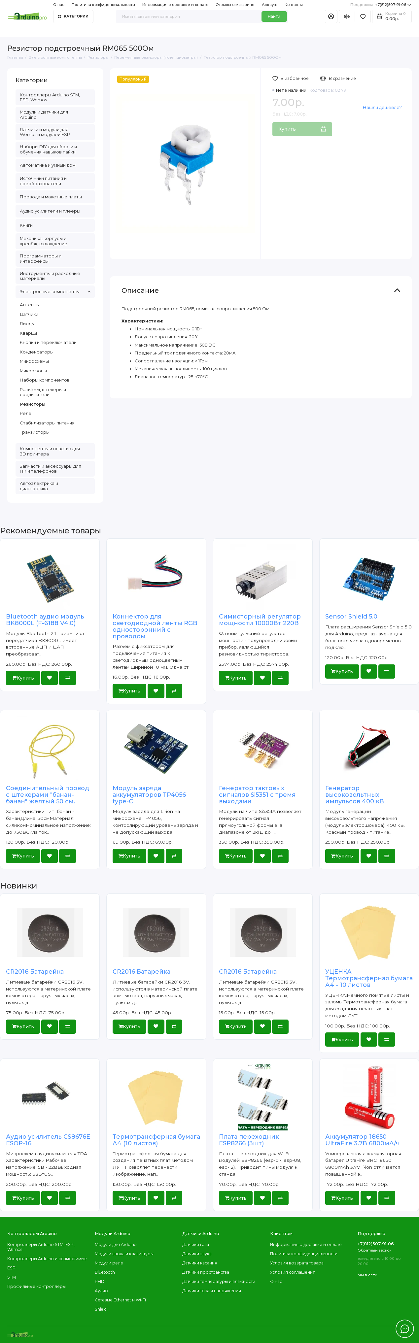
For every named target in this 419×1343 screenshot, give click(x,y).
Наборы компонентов (45, 380)
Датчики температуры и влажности (218, 1281)
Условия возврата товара (297, 1262)
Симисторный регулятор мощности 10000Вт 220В (260, 620)
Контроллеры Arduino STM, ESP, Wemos (50, 97)
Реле (25, 413)
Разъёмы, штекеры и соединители (43, 392)
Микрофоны (33, 370)
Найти (274, 16)
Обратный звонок (375, 1250)
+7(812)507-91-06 (380, 4)
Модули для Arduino (116, 1244)
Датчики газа (195, 1244)
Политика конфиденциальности (103, 4)
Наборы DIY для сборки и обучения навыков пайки (48, 149)
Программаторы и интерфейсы (40, 258)
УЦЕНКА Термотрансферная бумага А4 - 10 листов (369, 978)
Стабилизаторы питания (47, 422)
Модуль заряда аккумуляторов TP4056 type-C (149, 795)
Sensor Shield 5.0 (351, 616)
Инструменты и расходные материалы (50, 276)
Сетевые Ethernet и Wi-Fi (120, 1299)
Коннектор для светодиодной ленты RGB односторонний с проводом (155, 626)
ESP (11, 1267)
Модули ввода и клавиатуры (124, 1253)
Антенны (30, 304)
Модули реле (109, 1262)
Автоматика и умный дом (48, 165)
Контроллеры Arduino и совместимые (47, 1258)
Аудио (101, 1290)
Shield (101, 1309)
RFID (99, 1281)
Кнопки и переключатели (48, 342)
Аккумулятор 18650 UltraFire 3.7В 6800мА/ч (362, 1140)
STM (11, 1277)
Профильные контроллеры (36, 1286)
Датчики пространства (205, 1272)
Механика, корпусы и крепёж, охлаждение (43, 241)
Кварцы (28, 333)
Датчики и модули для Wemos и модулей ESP (45, 132)
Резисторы (32, 404)
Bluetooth (105, 1272)
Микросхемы (34, 361)
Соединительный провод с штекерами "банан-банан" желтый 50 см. (47, 795)
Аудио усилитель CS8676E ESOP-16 (48, 1140)
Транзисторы (35, 432)
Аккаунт (270, 4)
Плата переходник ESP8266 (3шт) (249, 1140)
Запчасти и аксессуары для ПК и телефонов (50, 468)
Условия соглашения (292, 1272)
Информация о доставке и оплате (175, 4)
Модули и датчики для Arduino (44, 114)
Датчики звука (197, 1253)
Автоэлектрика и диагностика (39, 486)
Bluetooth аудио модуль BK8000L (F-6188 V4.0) (45, 620)
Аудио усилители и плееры (50, 211)
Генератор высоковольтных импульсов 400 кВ (354, 795)
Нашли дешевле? (382, 107)
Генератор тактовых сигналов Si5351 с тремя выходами (257, 795)
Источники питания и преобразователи (43, 181)
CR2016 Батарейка (35, 971)
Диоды (27, 323)
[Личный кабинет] (331, 16)
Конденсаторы (36, 351)
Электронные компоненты (55, 291)
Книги (26, 225)
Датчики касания (199, 1262)
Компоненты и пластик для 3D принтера (50, 451)
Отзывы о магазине (235, 4)
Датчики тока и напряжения (211, 1290)
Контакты (294, 4)
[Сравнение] (347, 16)
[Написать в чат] (404, 1328)
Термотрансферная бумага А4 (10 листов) (156, 1140)
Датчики (29, 314)
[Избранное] (362, 16)
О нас (58, 4)
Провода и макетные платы (51, 196)
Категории (73, 16)
